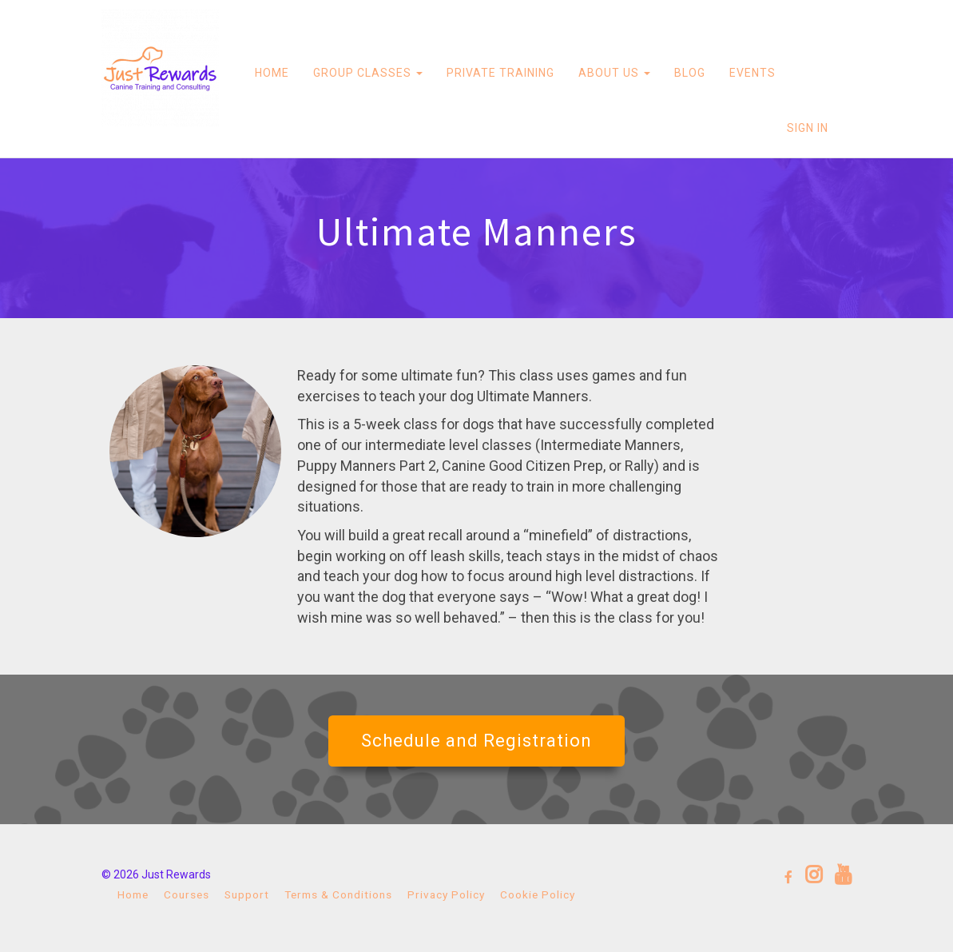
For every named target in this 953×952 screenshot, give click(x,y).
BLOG (689, 72)
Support (246, 894)
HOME (272, 72)
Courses (186, 894)
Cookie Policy (537, 894)
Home (133, 894)
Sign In (807, 127)
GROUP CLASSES (368, 72)
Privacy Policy (446, 894)
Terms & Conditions (338, 894)
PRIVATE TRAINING (500, 72)
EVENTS (752, 72)
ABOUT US (614, 72)
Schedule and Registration (476, 741)
